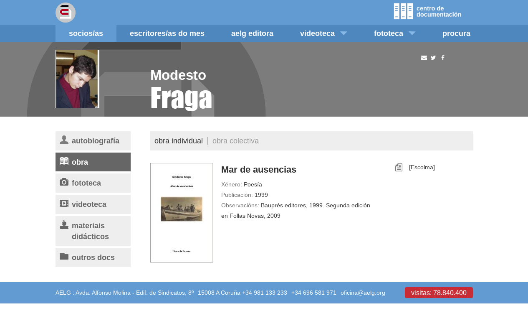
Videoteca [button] (323, 33)
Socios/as (86, 33)
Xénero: (231, 184)
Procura (456, 33)
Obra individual (178, 140)
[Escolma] (422, 167)
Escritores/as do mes (167, 33)
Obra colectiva (235, 140)
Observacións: (240, 205)
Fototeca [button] (395, 33)
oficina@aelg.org (363, 292)
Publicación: (237, 194)
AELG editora (252, 33)
